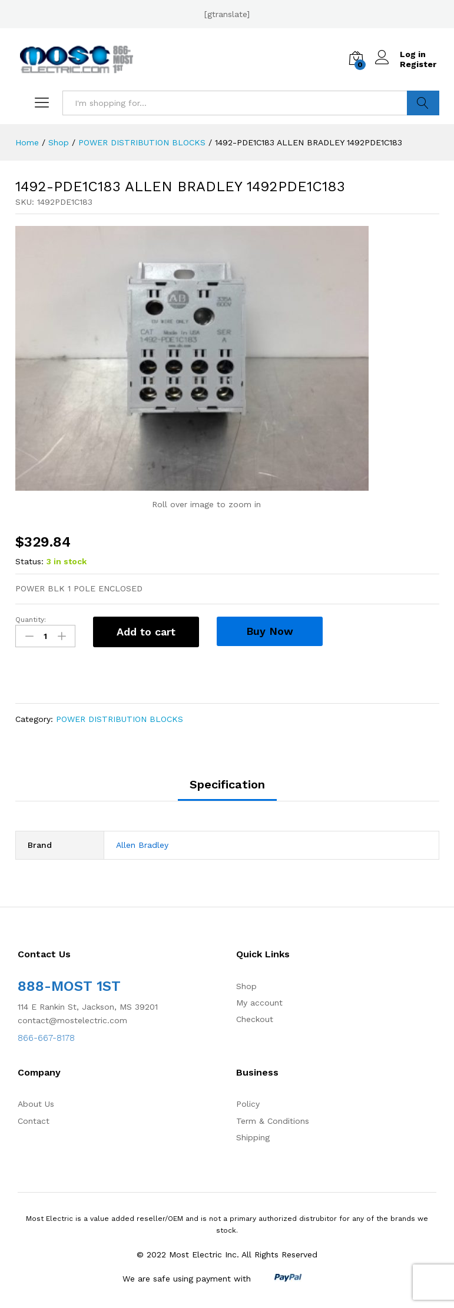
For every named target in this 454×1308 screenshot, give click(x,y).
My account (259, 1002)
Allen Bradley (142, 845)
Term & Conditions (272, 1121)
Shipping (253, 1137)
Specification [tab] (227, 784)
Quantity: (30, 619)
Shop (246, 986)
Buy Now (269, 631)
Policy (248, 1104)
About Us (36, 1104)
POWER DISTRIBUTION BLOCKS (119, 719)
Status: (29, 561)
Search (423, 103)
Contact (33, 1121)
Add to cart (146, 631)
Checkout (254, 1019)
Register (418, 64)
